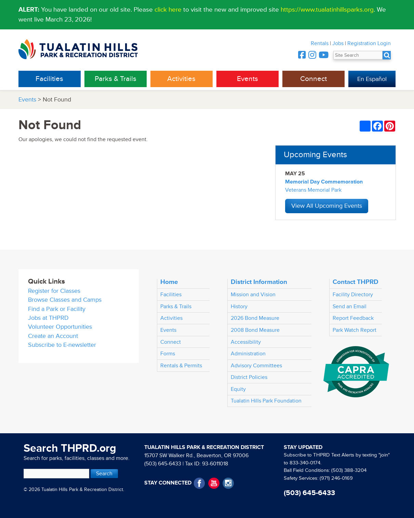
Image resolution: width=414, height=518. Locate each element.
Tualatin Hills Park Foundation (266, 400)
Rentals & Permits (181, 365)
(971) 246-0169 (336, 478)
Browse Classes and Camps (65, 299)
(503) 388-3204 (348, 470)
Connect (313, 78)
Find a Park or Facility (56, 309)
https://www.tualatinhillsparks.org (327, 9)
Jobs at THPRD (48, 318)
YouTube (213, 483)
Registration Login (369, 43)
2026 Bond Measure (255, 318)
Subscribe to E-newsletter (62, 345)
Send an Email (349, 306)
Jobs (338, 43)
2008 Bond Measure (255, 330)
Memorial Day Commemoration (324, 181)
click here (168, 9)
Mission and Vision (253, 294)
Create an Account (53, 336)
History (239, 306)
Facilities (49, 78)
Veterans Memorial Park (313, 190)
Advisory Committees (256, 365)
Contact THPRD (355, 282)
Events (247, 78)
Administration (248, 353)
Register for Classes (54, 291)
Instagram (228, 483)
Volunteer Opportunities (60, 326)
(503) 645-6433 (162, 463)
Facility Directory (353, 294)
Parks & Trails (115, 78)
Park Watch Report (354, 330)
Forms (167, 353)
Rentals (320, 43)
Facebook (199, 483)
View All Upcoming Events (326, 205)
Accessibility (246, 342)
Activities (181, 78)
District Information (259, 282)
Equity (238, 389)
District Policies (249, 377)
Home (169, 282)
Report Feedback (353, 318)
